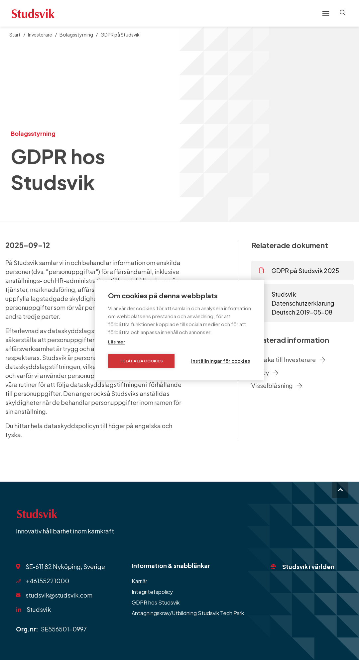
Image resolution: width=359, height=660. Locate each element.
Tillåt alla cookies (141, 361)
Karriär (139, 581)
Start (15, 35)
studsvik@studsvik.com (59, 595)
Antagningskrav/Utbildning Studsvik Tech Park (188, 613)
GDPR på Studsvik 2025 (299, 270)
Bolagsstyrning (76, 35)
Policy (264, 372)
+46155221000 (47, 581)
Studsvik (39, 609)
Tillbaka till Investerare (288, 359)
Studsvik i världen (308, 566)
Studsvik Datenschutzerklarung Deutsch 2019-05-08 (296, 303)
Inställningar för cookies (220, 361)
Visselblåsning (276, 385)
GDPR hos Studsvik (156, 602)
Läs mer (116, 341)
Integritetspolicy (152, 591)
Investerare (40, 35)
